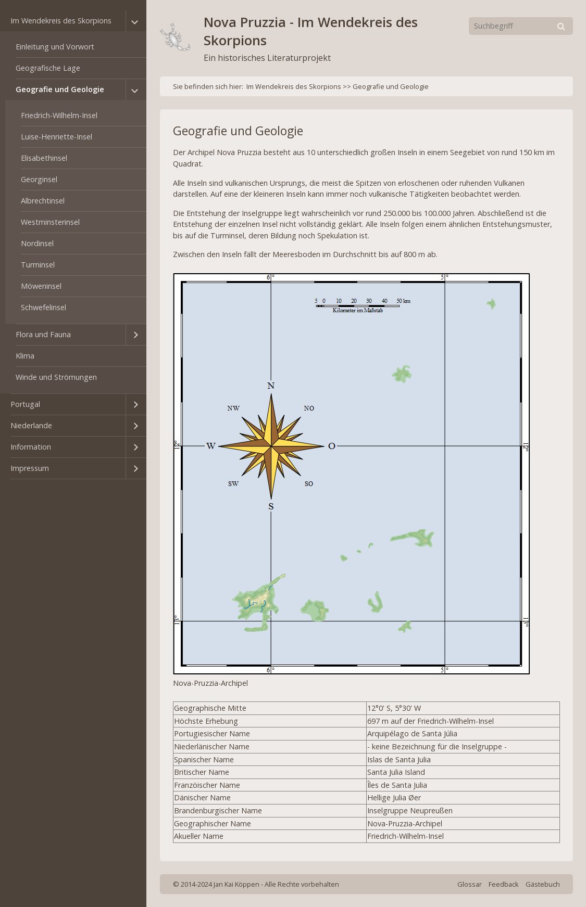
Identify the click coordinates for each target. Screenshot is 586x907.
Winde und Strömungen (56, 377)
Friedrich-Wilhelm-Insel (59, 115)
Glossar (469, 884)
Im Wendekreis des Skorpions (60, 20)
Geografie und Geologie (60, 89)
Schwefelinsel (43, 307)
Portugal (25, 404)
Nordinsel (37, 243)
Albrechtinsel (43, 201)
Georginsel (39, 179)
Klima (25, 356)
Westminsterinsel (50, 222)
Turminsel (38, 265)
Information (30, 447)
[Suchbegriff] (521, 26)
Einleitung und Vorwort (55, 47)
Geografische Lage (48, 68)
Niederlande (31, 425)
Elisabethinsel (44, 158)
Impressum (29, 468)
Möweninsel (41, 286)
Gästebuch (543, 884)
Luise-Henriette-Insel (56, 137)
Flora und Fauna (43, 334)
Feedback (504, 884)
